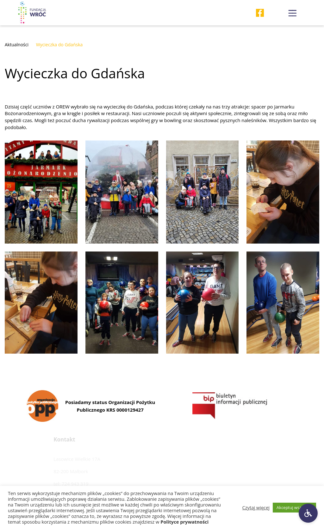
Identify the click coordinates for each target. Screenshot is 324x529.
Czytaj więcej (256, 507)
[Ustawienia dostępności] (308, 513)
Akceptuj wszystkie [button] (294, 507)
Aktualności (16, 45)
